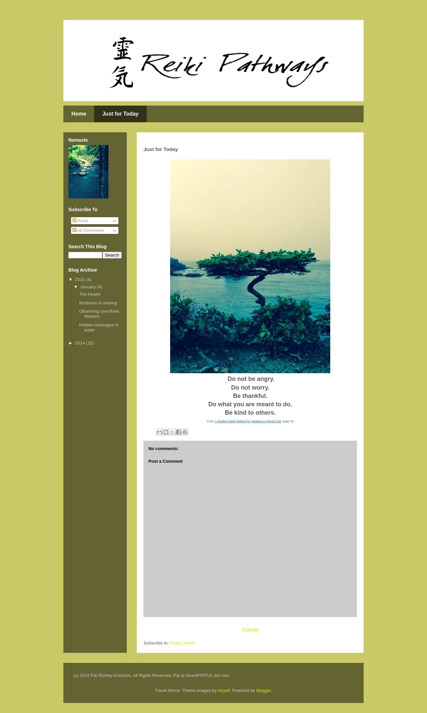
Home (78, 114)
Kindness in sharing (98, 302)
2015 (80, 279)
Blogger (263, 690)
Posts (80, 220)
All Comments (88, 230)
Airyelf (224, 690)
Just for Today (120, 114)
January (88, 286)
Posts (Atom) (182, 643)
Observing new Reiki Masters (99, 314)
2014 (80, 342)
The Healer (89, 294)
